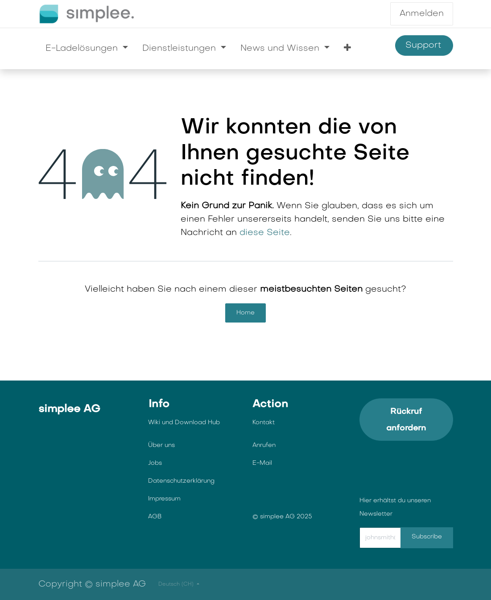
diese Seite (264, 232)
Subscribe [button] (427, 537)
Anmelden (422, 13)
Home (245, 313)
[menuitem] (86, 48)
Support (424, 45)
